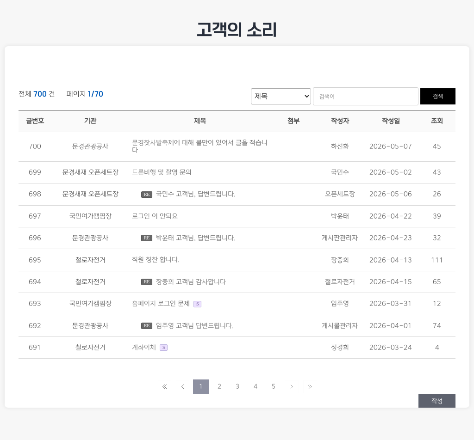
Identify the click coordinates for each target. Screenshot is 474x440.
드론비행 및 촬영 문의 (162, 172)
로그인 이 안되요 (155, 216)
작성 (437, 401)
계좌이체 (145, 347)
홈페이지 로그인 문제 (161, 304)
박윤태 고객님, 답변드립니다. (196, 238)
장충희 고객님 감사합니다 (191, 282)
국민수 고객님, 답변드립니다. (196, 194)
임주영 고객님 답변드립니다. (195, 326)
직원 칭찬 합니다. (156, 260)
